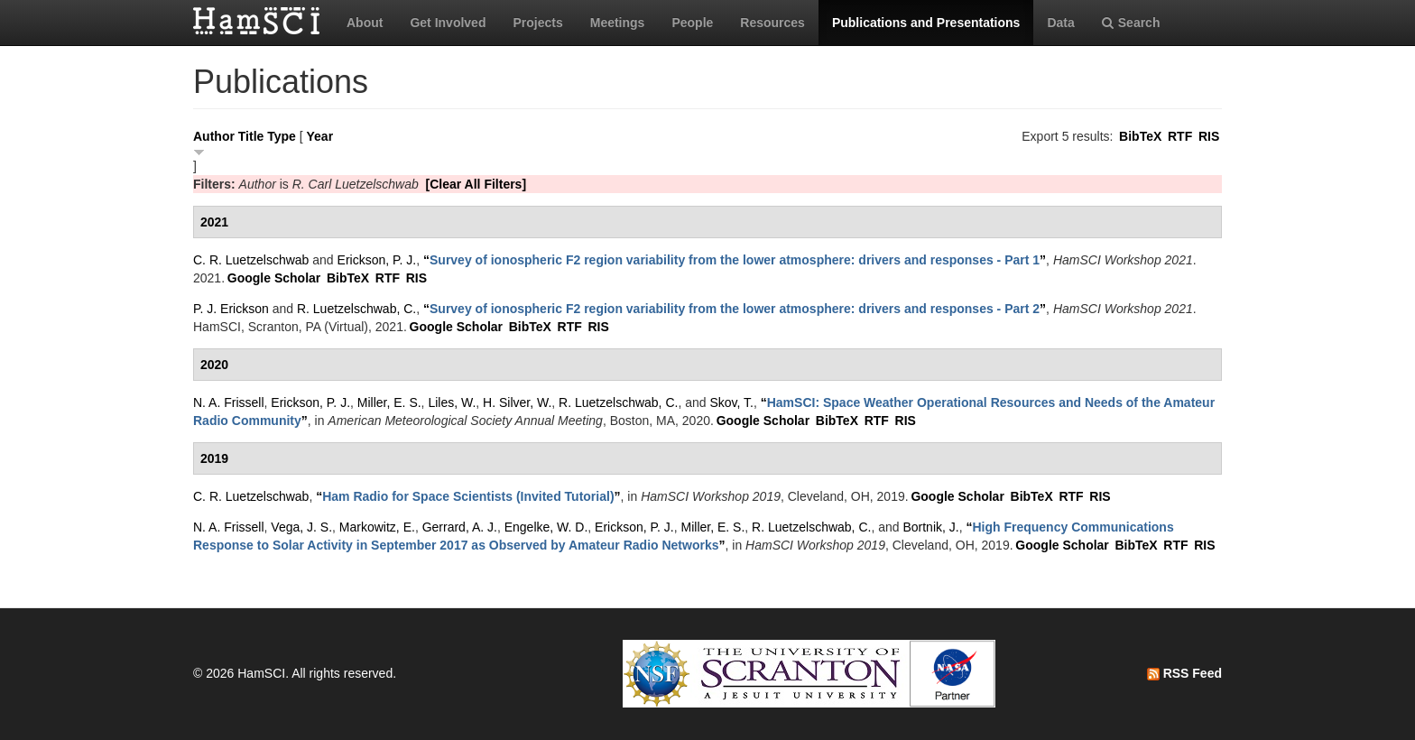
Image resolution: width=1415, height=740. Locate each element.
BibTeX (1140, 136)
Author (214, 136)
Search (1131, 22)
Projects (537, 22)
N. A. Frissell (228, 402)
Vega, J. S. (301, 527)
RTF (1180, 136)
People (692, 22)
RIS (1208, 136)
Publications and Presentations (926, 22)
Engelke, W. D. (546, 527)
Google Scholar (273, 278)
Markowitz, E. (377, 527)
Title (251, 136)
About (365, 22)
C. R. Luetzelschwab (251, 260)
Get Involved (448, 22)
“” (734, 260)
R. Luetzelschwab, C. (356, 308)
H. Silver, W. (517, 402)
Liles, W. (452, 402)
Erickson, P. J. (377, 260)
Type (281, 136)
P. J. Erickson (231, 308)
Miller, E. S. (389, 402)
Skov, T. (731, 402)
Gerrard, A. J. (459, 527)
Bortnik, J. (930, 527)
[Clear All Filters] (476, 184)
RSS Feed (1184, 673)
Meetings (617, 22)
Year (320, 136)
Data (1060, 22)
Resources (772, 22)
